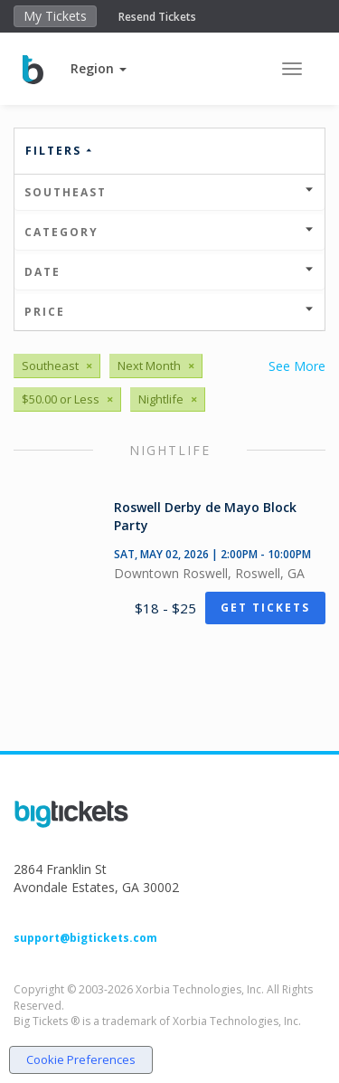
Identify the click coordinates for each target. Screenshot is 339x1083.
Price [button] (169, 311)
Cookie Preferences (81, 1059)
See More (296, 366)
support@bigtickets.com (85, 937)
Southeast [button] (169, 192)
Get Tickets (265, 607)
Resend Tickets (157, 16)
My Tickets (55, 15)
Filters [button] (59, 150)
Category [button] (169, 232)
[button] (99, 68)
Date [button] (169, 272)
